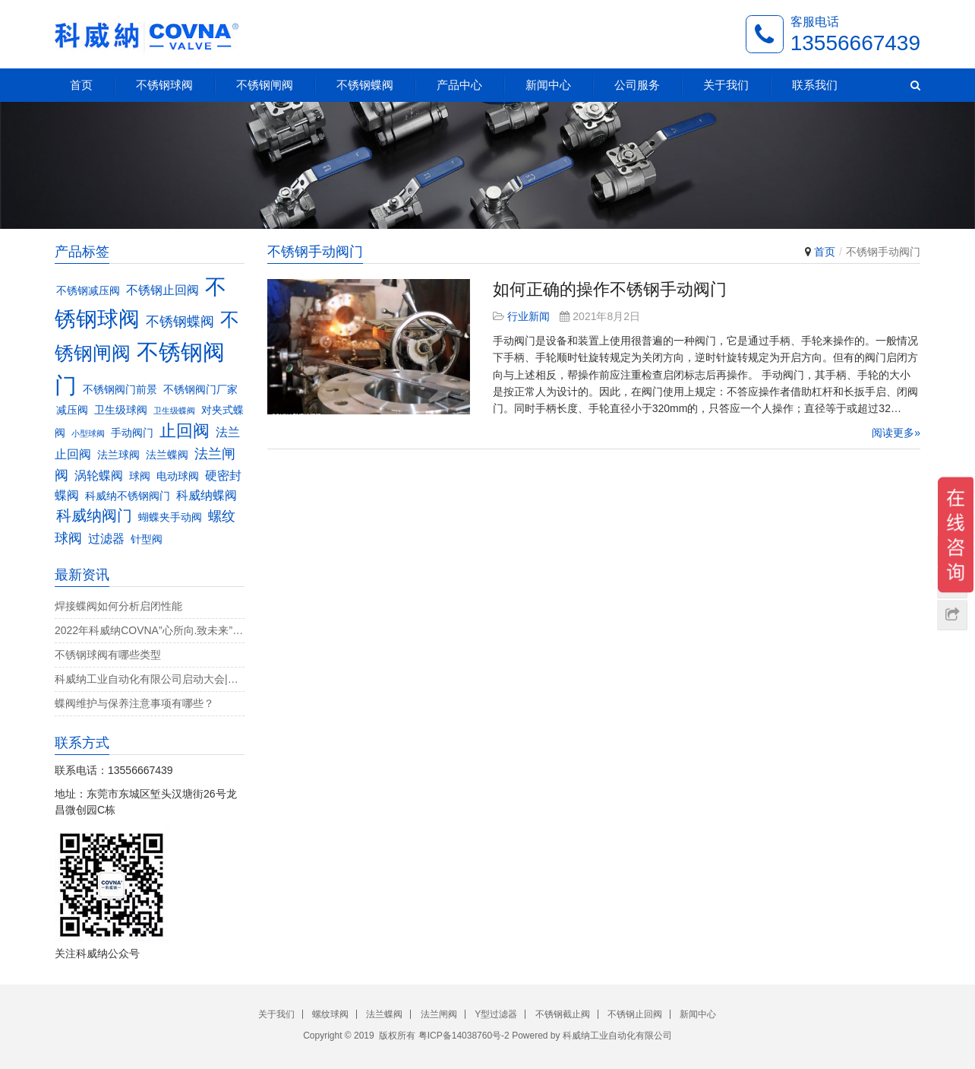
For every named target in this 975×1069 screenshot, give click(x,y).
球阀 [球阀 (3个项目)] (139, 476)
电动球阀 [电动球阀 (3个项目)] (177, 476)
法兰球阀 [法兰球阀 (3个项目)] (118, 455)
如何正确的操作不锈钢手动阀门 (610, 289)
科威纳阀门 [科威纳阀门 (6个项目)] (94, 515)
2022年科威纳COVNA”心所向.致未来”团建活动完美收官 (150, 630)
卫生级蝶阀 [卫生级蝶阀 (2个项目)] (174, 410)
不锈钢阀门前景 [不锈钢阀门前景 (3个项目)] (120, 389)
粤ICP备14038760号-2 (464, 1035)
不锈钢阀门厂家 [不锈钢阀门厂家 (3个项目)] (200, 389)
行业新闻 (528, 316)
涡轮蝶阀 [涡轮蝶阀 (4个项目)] (98, 475)
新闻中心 (548, 84)
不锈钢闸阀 (264, 84)
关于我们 (726, 84)
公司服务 (637, 84)
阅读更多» (896, 433)
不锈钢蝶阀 (364, 84)
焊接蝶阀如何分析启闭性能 (118, 606)
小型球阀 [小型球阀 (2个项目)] (88, 433)
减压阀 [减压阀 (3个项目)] (72, 410)
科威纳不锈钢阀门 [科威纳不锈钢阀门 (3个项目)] (127, 496)
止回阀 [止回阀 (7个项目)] (184, 430)
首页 (81, 84)
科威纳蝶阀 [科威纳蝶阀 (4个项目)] (206, 495)
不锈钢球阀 (164, 84)
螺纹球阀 (330, 1014)
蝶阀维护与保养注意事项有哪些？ (134, 703)
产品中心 (459, 84)
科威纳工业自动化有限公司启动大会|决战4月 (150, 679)
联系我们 (815, 84)
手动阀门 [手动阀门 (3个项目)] (132, 433)
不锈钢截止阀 (562, 1014)
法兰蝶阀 (384, 1014)
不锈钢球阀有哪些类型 (108, 655)
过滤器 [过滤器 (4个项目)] (106, 538)
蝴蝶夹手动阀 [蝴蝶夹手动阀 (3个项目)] (170, 517)
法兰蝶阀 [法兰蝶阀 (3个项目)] (167, 455)
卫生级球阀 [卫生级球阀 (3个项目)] (120, 410)
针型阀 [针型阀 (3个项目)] (146, 539)
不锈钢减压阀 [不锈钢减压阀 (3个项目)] (88, 291)
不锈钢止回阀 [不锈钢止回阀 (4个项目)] (162, 290)
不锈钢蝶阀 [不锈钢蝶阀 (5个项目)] (180, 321)
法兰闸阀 (439, 1014)
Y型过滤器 (496, 1014)
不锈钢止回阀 (634, 1014)
